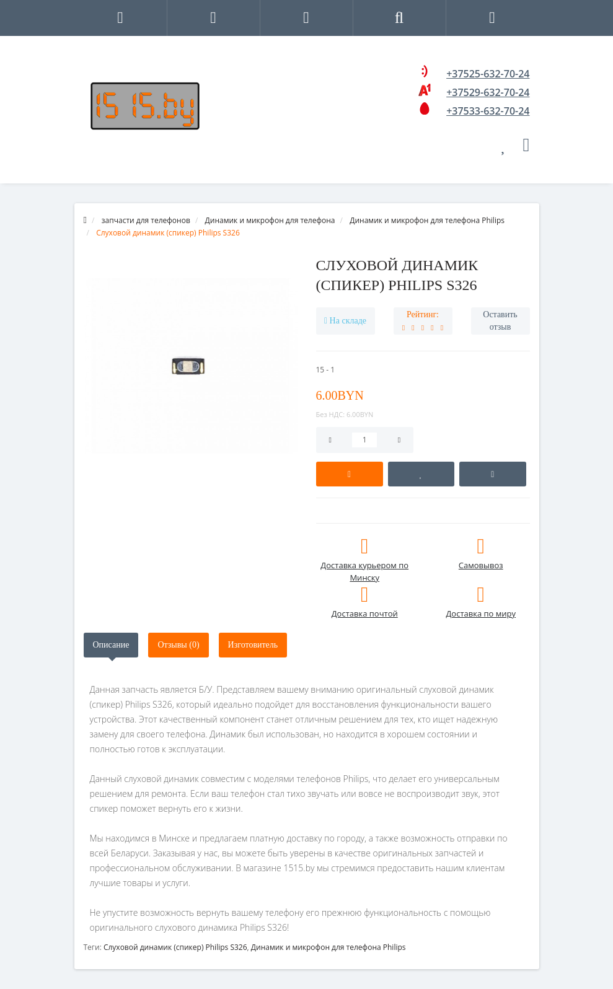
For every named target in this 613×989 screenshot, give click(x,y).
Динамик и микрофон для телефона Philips (328, 947)
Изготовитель (253, 644)
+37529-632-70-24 (487, 92)
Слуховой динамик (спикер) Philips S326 (175, 947)
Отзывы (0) (178, 644)
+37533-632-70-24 (487, 111)
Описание (111, 644)
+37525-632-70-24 (487, 74)
